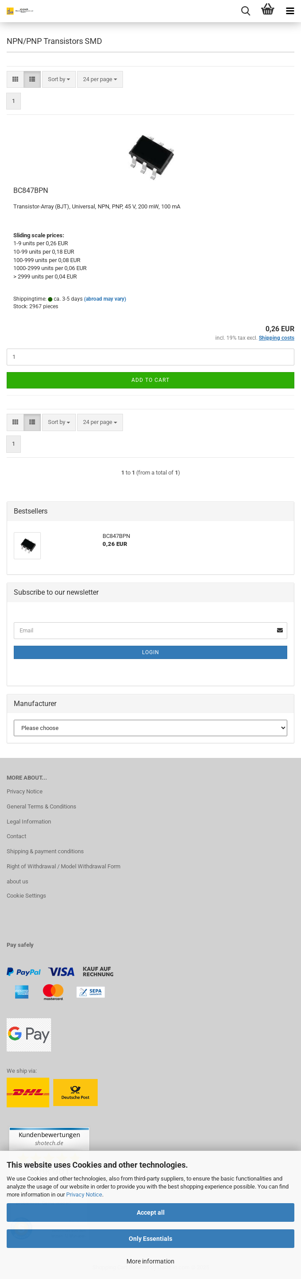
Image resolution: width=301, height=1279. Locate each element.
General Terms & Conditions (41, 806)
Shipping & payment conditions (45, 851)
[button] (15, 79)
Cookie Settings (26, 895)
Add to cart (150, 380)
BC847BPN (30, 190)
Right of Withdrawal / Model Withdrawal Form (63, 866)
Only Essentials (150, 1238)
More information (150, 1261)
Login (150, 652)
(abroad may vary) (105, 299)
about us (17, 881)
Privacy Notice (84, 1194)
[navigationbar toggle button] (290, 11)
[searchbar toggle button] (245, 11)
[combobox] (59, 79)
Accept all (151, 1212)
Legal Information (29, 821)
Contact (16, 836)
